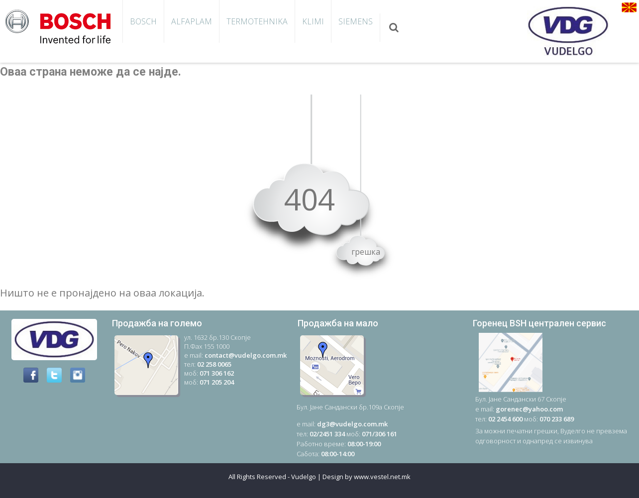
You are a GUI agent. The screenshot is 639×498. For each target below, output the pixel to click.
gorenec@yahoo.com (529, 408)
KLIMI (313, 21)
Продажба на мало (338, 323)
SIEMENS (355, 21)
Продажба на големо (157, 323)
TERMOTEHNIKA (257, 21)
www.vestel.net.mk (382, 476)
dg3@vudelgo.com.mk (352, 423)
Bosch (143, 21)
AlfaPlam (191, 21)
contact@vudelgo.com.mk (246, 355)
